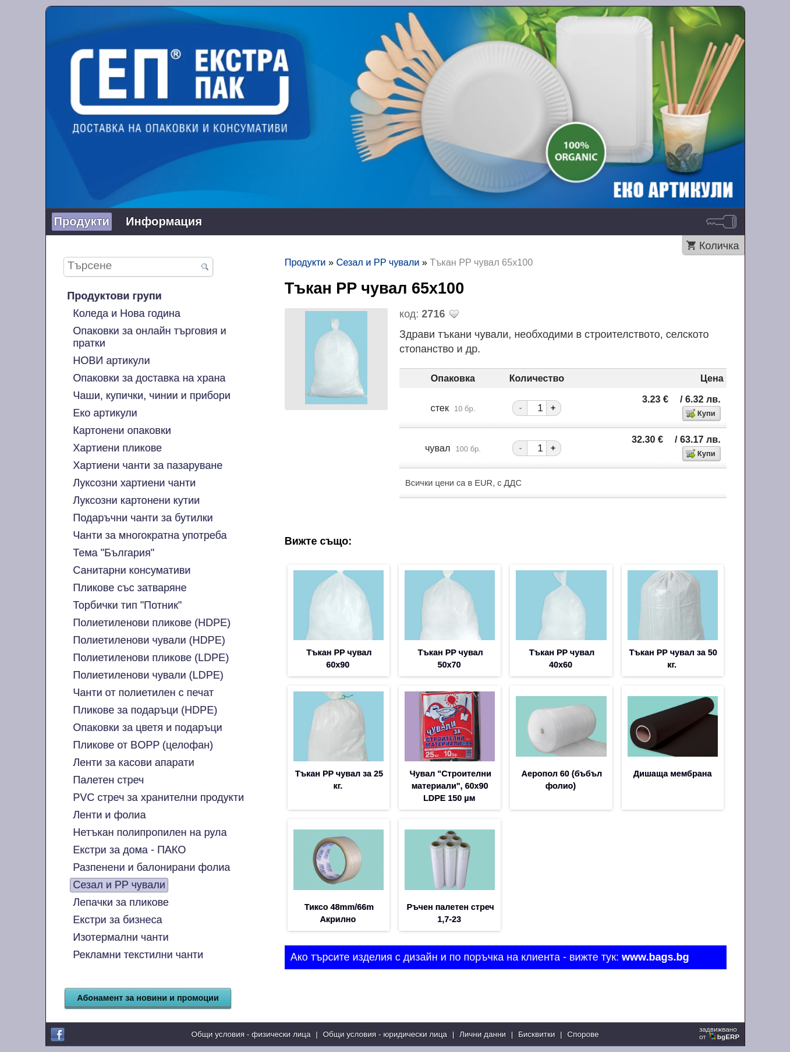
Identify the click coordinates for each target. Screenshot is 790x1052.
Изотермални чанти (120, 937)
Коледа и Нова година (126, 313)
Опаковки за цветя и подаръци (147, 727)
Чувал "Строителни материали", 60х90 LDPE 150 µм (450, 786)
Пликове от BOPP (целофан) (143, 745)
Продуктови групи (114, 296)
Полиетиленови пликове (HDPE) (152, 623)
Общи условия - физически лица (251, 1034)
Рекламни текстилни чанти (138, 955)
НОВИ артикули (111, 360)
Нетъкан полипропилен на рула (149, 832)
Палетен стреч (108, 780)
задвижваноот (720, 1032)
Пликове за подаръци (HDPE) (145, 710)
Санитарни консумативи (131, 570)
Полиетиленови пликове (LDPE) (151, 657)
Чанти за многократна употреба (149, 535)
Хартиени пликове (117, 448)
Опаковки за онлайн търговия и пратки (149, 337)
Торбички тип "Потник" (127, 605)
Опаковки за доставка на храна (149, 378)
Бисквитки (536, 1034)
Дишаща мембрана (672, 773)
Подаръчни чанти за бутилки (142, 518)
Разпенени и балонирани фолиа (151, 867)
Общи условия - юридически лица (385, 1034)
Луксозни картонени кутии (136, 500)
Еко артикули (105, 413)
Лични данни (482, 1034)
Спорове (582, 1034)
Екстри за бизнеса (117, 920)
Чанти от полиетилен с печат (143, 692)
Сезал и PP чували (119, 885)
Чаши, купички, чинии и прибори (152, 395)
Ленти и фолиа (109, 815)
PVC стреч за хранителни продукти (158, 797)
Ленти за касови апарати (133, 762)
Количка (719, 246)
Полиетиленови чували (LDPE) (148, 675)
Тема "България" (113, 553)
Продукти (82, 221)
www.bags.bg (655, 957)
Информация (164, 221)
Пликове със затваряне (129, 588)
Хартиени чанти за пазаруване (147, 465)
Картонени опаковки (122, 430)
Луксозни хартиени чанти (134, 483)
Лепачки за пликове (121, 902)
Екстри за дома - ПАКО (129, 850)
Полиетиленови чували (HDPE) (149, 640)
